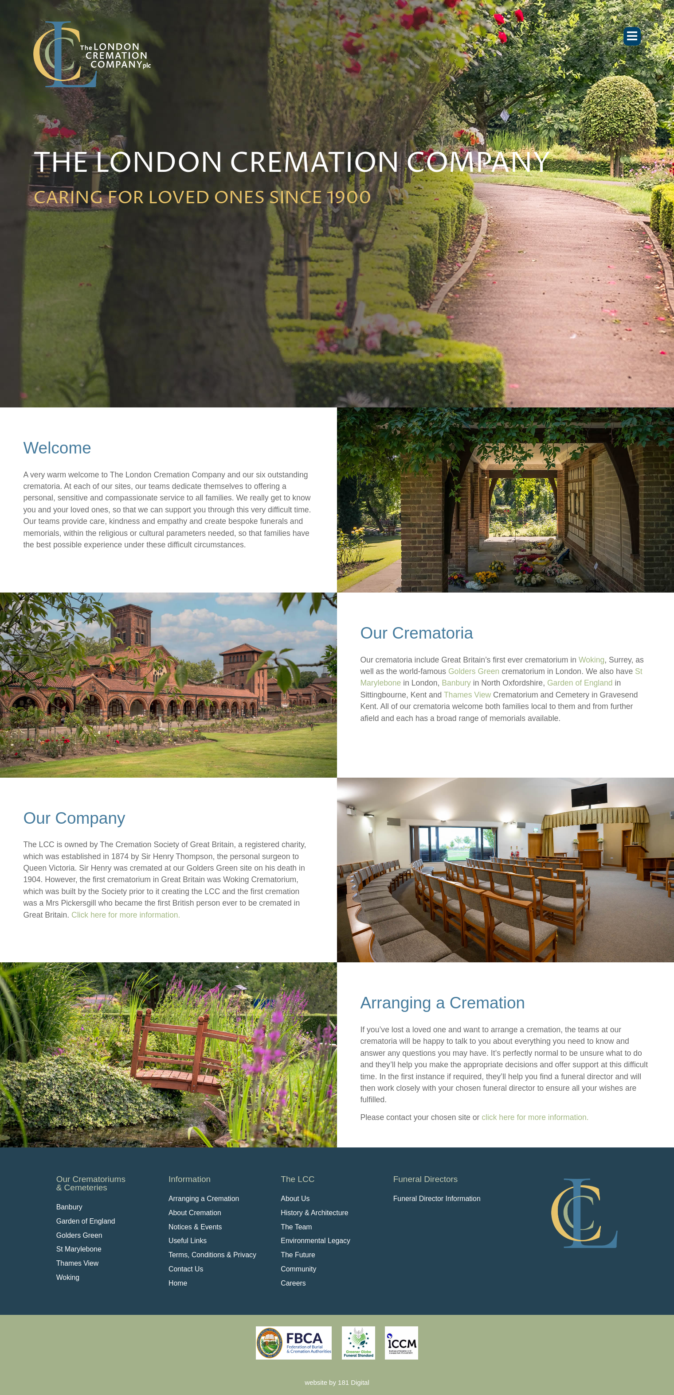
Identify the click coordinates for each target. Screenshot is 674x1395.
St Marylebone (79, 1249)
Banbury (456, 682)
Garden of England (580, 682)
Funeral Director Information (437, 1198)
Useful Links (187, 1240)
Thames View (467, 694)
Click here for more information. (125, 915)
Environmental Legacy (315, 1240)
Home (177, 1283)
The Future (298, 1255)
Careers (293, 1283)
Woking (591, 659)
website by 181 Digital (337, 1382)
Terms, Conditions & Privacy (212, 1255)
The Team (296, 1227)
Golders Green (473, 671)
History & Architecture (314, 1213)
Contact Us (185, 1269)
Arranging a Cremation (203, 1198)
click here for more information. (535, 1117)
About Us (295, 1198)
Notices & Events (195, 1227)
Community (298, 1269)
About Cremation (194, 1213)
